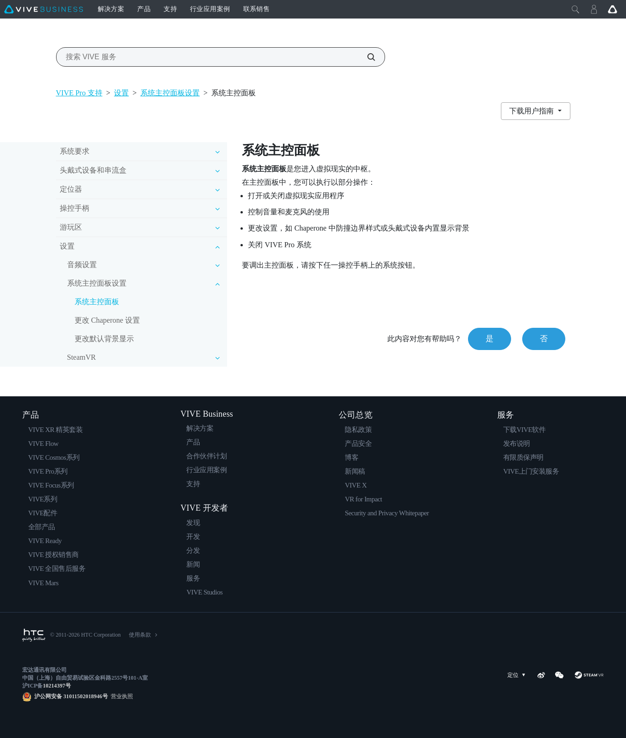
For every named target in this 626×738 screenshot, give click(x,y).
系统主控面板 (97, 302)
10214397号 (56, 685)
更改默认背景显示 (104, 339)
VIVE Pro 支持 (79, 93)
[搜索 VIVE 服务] (366, 57)
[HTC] (33, 635)
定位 (518, 675)
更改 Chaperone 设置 (107, 320)
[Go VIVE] (612, 9)
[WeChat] (559, 675)
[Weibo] (541, 675)
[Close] (575, 9)
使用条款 (140, 635)
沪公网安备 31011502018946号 (71, 696)
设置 (121, 93)
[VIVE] (43, 9)
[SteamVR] (589, 675)
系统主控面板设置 (170, 93)
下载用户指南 (532, 111)
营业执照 (120, 696)
